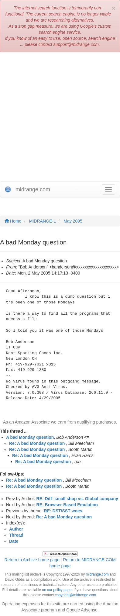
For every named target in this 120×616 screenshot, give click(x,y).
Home (13, 221)
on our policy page (56, 590)
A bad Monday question (30, 437)
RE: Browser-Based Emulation (67, 504)
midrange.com (97, 574)
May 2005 (72, 221)
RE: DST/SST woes (63, 510)
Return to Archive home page (31, 559)
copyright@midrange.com (75, 595)
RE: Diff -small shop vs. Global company (77, 498)
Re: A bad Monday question (37, 443)
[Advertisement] (60, 118)
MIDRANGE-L (42, 221)
